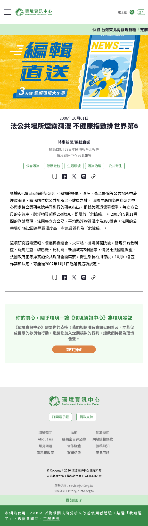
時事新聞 (65, 142)
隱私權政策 (45, 452)
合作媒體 (74, 445)
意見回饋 (102, 452)
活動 (74, 432)
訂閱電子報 (60, 416)
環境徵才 (45, 432)
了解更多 (51, 518)
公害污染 (33, 165)
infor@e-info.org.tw (81, 491)
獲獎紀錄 (74, 452)
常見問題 (45, 445)
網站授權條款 (102, 439)
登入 (141, 12)
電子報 (122, 12)
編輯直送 (82, 142)
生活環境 (74, 165)
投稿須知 (102, 445)
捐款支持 (86, 416)
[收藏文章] (54, 176)
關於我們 (102, 432)
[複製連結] (93, 176)
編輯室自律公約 (74, 439)
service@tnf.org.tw (81, 485)
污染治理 (94, 165)
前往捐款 (74, 349)
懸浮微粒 (53, 165)
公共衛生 (115, 165)
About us (45, 439)
